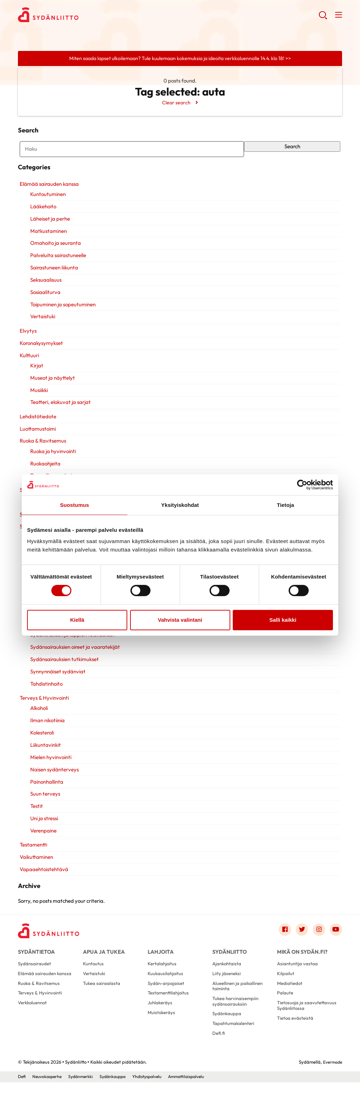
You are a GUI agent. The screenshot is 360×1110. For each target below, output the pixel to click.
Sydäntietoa (35, 969)
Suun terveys (44, 803)
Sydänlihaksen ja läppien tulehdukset (71, 644)
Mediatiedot (290, 1006)
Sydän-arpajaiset (167, 1006)
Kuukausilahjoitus (166, 995)
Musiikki (37, 400)
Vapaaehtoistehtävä (42, 879)
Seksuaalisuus (44, 289)
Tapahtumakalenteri (234, 1049)
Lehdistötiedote (36, 426)
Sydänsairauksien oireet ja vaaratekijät (73, 656)
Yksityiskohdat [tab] (180, 505)
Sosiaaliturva (44, 302)
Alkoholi (37, 717)
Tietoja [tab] (285, 505)
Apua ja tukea (102, 969)
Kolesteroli (40, 742)
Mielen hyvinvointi (49, 767)
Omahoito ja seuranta (54, 252)
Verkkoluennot (34, 1027)
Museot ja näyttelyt (51, 387)
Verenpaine (42, 840)
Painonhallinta (45, 791)
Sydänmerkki (85, 1104)
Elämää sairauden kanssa (47, 193)
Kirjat (35, 375)
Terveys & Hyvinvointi (42, 707)
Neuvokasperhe (49, 1104)
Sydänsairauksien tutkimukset (63, 669)
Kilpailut (285, 995)
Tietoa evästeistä (296, 1049)
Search (293, 149)
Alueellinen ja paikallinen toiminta (239, 1009)
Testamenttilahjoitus (170, 1016)
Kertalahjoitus (163, 984)
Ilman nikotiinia (46, 730)
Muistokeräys (162, 1037)
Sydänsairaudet (35, 984)
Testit (35, 815)
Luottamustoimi (36, 438)
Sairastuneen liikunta (53, 277)
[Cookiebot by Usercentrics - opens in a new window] (302, 484)
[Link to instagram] (317, 946)
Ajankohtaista (227, 984)
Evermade (331, 1089)
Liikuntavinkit (44, 754)
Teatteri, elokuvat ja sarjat (59, 412)
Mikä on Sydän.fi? (300, 969)
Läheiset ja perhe (49, 228)
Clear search (175, 103)
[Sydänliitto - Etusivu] (51, 948)
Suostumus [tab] (74, 505)
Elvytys (26, 340)
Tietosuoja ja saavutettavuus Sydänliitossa (293, 1033)
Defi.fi (218, 1060)
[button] (322, 17)
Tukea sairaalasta (102, 1006)
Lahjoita (160, 969)
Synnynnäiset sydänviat (56, 681)
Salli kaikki (282, 620)
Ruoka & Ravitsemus (41, 450)
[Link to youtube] (335, 946)
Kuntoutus (93, 984)
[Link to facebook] (281, 946)
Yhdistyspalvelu (156, 1104)
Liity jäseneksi (227, 995)
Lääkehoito (42, 216)
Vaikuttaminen (34, 866)
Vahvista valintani (180, 620)
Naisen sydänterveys (53, 779)
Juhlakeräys (161, 1027)
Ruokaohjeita (44, 473)
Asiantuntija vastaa (298, 984)
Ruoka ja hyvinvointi (52, 461)
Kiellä (77, 620)
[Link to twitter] (299, 946)
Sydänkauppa (227, 1039)
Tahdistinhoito (45, 693)
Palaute (285, 1016)
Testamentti (31, 854)
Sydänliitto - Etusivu (74, 16)
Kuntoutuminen (46, 204)
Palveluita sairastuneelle (57, 265)
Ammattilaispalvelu (200, 1104)
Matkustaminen (47, 240)
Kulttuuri (27, 365)
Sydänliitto (228, 969)
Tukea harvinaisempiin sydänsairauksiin (237, 1025)
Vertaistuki (41, 326)
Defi (22, 1104)
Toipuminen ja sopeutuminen (61, 314)
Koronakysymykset (39, 353)
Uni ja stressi (43, 828)
